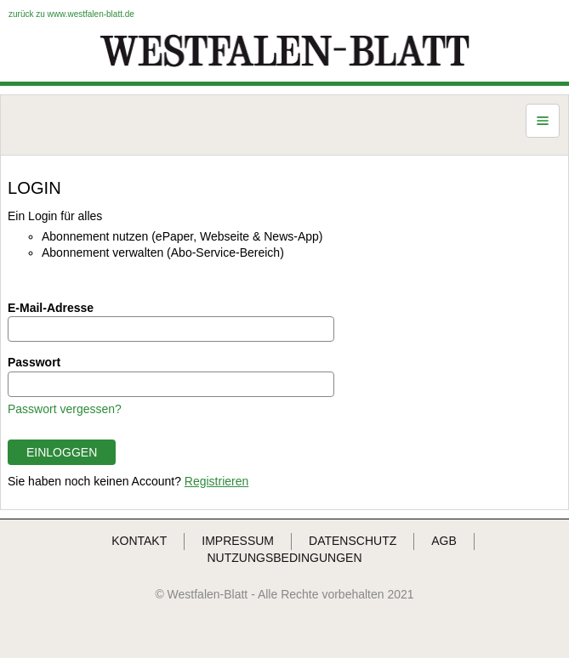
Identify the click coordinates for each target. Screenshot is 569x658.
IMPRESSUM (238, 540)
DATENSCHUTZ (352, 540)
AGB (444, 540)
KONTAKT (139, 540)
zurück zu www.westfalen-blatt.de (71, 14)
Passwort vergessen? (65, 409)
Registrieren (216, 481)
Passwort (34, 362)
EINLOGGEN (61, 452)
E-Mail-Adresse (51, 308)
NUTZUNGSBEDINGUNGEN (284, 557)
